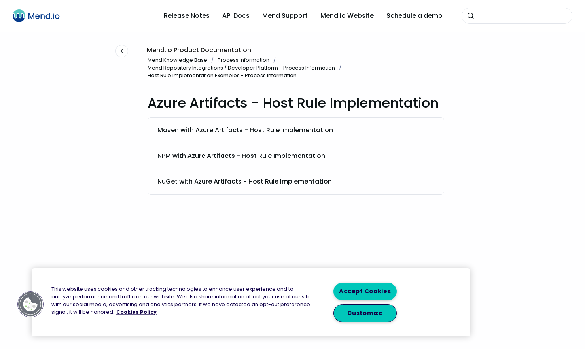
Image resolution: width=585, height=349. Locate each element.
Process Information (243, 60)
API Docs (236, 15)
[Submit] (470, 15)
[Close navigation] (121, 51)
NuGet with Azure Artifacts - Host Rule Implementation (244, 181)
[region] (251, 302)
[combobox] (517, 15)
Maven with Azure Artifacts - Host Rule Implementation (245, 130)
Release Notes (187, 15)
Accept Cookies (365, 291)
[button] (30, 304)
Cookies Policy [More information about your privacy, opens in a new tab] (136, 311)
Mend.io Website (347, 15)
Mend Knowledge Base (177, 60)
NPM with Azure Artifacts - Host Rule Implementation (241, 155)
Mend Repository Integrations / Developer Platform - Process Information (241, 68)
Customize (364, 313)
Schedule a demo (414, 15)
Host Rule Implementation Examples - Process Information (222, 75)
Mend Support (285, 15)
